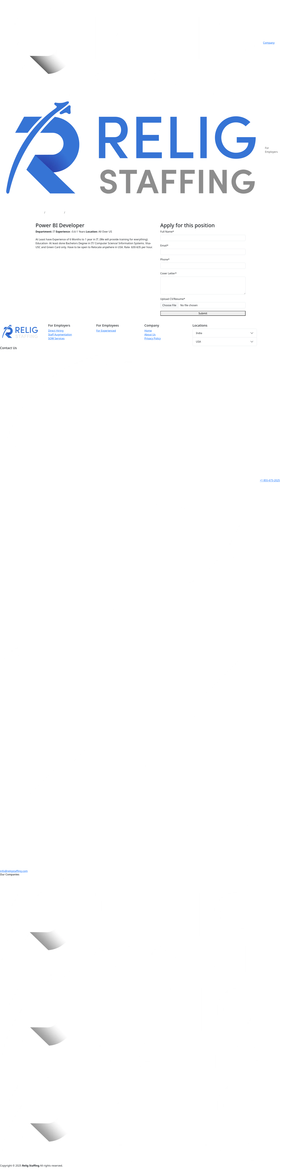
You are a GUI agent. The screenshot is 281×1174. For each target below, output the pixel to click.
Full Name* (167, 231)
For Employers (271, 150)
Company (269, 43)
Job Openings (54, 212)
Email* (164, 245)
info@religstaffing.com (14, 871)
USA (198, 341)
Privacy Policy (152, 338)
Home (39, 212)
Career (267, 46)
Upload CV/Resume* (172, 299)
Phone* (165, 259)
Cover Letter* (168, 273)
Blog (266, 54)
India (199, 333)
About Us (149, 334)
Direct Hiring (55, 330)
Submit (203, 313)
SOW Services (56, 338)
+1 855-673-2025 (270, 480)
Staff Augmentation (60, 334)
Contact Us (269, 50)
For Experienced (106, 330)
